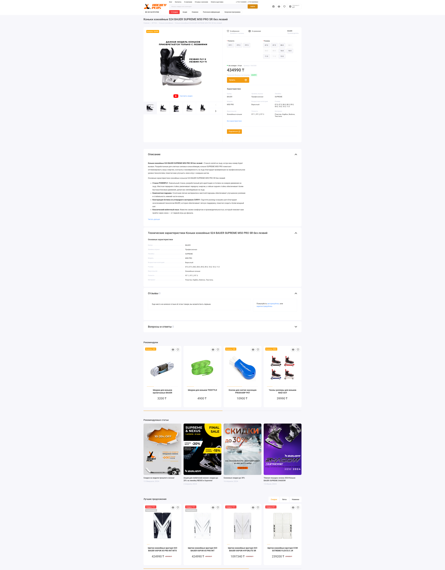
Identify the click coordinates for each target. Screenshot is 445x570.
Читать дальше (154, 217)
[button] (215, 111)
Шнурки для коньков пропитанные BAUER (162, 388)
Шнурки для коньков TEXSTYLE (202, 387)
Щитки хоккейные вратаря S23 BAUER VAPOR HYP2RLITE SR (242, 546)
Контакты (178, 2)
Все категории (152, 12)
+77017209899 (241, 2)
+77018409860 (252, 2)
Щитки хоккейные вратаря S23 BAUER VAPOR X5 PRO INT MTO (162, 546)
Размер (267, 41)
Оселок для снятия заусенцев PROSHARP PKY (242, 388)
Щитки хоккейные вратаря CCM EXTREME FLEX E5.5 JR (282, 546)
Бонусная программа (232, 12)
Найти (252, 6)
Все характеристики (234, 121)
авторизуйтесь (273, 301)
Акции (185, 12)
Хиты (284, 497)
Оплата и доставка (217, 2)
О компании (188, 2)
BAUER (289, 31)
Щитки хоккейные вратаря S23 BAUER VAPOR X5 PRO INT (202, 546)
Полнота (231, 41)
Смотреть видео (183, 96)
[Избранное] (284, 6)
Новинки (195, 12)
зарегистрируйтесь (264, 304)
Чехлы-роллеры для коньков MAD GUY (282, 388)
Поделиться (234, 131)
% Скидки (174, 12)
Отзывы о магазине (201, 2)
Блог (170, 2)
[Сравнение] (278, 6)
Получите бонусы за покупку (242, 75)
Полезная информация (211, 12)
